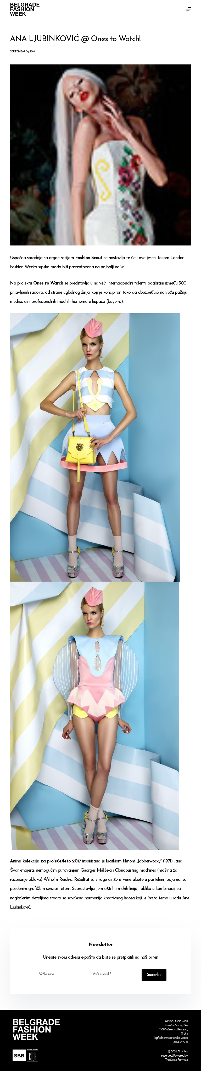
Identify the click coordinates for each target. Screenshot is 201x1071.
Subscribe (154, 975)
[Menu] (188, 9)
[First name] (60, 974)
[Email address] (113, 974)
